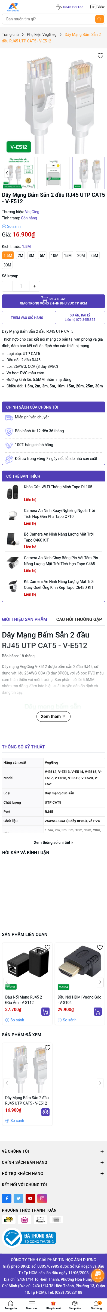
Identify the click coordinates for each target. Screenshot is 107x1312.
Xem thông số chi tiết (53, 842)
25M (94, 255)
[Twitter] (18, 1198)
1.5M (8, 255)
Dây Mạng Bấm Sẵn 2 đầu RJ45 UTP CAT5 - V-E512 (27, 1100)
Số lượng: (10, 276)
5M (42, 255)
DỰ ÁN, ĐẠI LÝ (80, 317)
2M (20, 255)
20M (81, 255)
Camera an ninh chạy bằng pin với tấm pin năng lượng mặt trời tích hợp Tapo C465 (61, 561)
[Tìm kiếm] (99, 19)
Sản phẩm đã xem (21, 1034)
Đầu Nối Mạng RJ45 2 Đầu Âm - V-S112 (23, 1000)
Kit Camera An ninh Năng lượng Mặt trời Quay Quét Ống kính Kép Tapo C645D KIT (59, 584)
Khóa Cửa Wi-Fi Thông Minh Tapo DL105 (58, 487)
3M (31, 255)
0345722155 (73, 7)
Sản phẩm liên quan (24, 934)
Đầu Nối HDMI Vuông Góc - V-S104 (79, 1000)
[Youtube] (30, 1198)
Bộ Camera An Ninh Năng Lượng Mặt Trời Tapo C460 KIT (59, 537)
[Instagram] (42, 1198)
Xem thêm (53, 716)
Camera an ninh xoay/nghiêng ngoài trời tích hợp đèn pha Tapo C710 (59, 513)
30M (7, 265)
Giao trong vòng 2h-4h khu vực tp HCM (53, 301)
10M (55, 255)
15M (68, 255)
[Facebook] (6, 1198)
